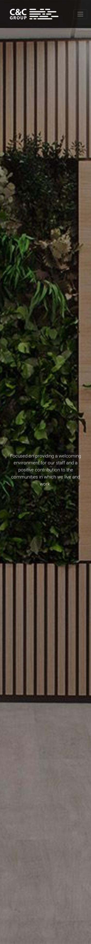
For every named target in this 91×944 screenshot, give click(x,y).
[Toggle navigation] (80, 14)
